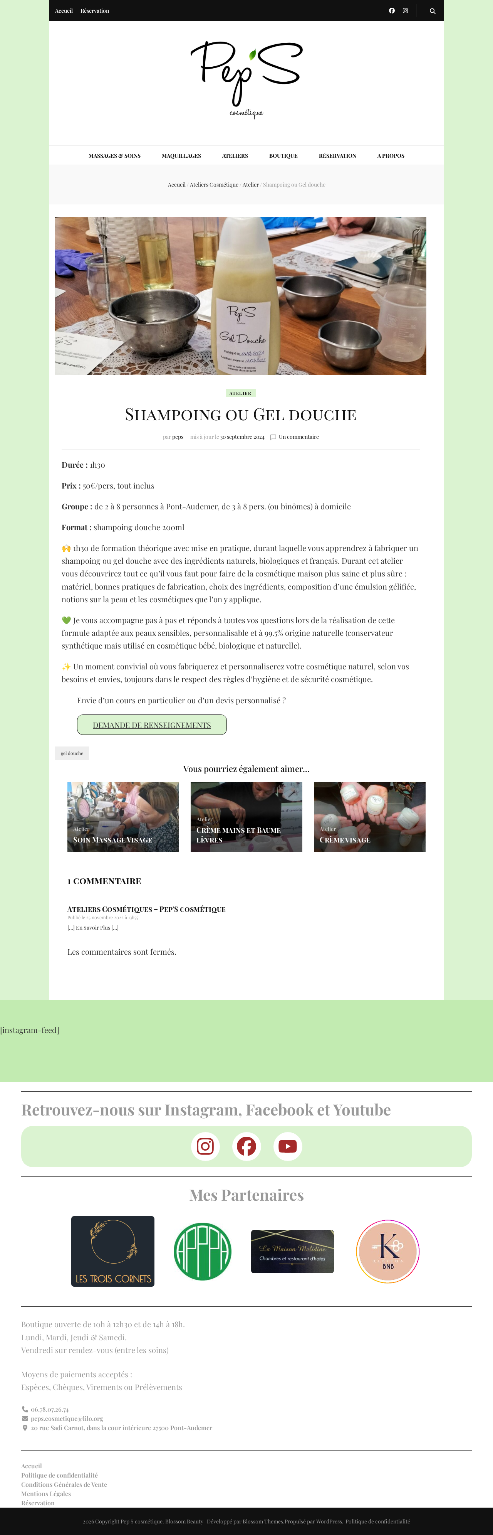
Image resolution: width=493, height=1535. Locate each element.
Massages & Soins (115, 155)
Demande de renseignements (152, 724)
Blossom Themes (263, 1521)
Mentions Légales (46, 1494)
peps (177, 436)
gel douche (72, 753)
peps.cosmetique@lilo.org (67, 1418)
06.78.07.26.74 (50, 1409)
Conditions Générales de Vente (64, 1484)
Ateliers (235, 155)
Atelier (241, 393)
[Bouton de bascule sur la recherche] (433, 10)
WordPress (329, 1521)
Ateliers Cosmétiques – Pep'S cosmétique (146, 909)
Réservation (94, 10)
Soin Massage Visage (111, 839)
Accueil (64, 10)
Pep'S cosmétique (142, 1521)
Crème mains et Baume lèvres (237, 835)
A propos (390, 155)
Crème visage (344, 839)
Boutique (283, 155)
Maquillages (181, 155)
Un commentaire (299, 436)
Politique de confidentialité (59, 1475)
